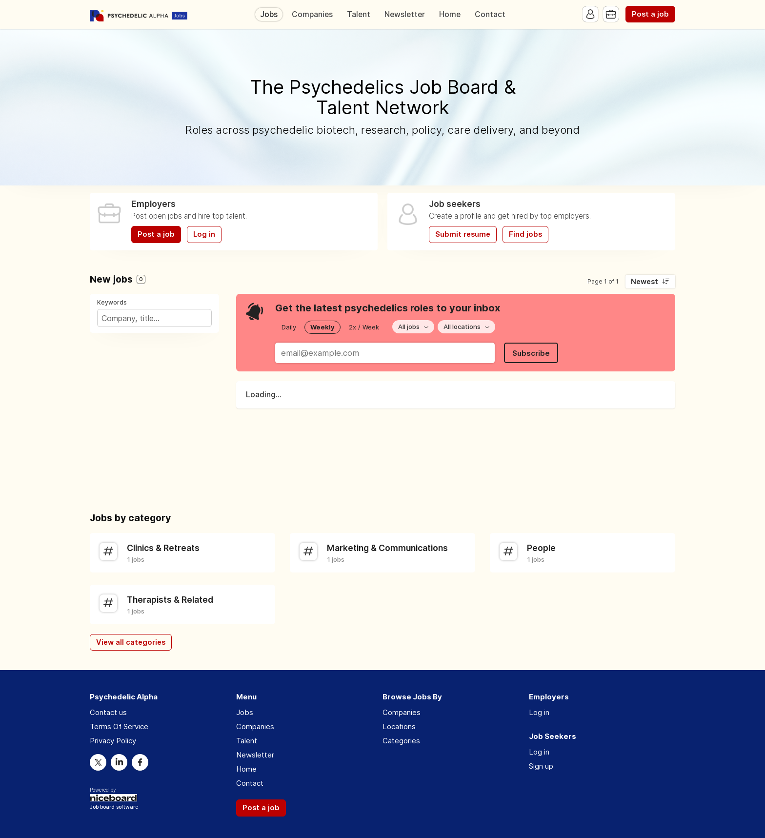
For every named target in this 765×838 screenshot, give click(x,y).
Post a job (650, 14)
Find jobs (525, 234)
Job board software (114, 807)
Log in (204, 234)
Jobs (269, 14)
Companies (312, 14)
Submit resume (462, 234)
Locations (399, 726)
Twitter (98, 762)
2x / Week (364, 327)
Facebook (140, 762)
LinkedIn (119, 762)
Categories (401, 740)
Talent (358, 14)
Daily (289, 327)
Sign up (541, 766)
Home (450, 14)
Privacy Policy (113, 740)
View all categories (130, 642)
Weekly (322, 327)
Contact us (108, 712)
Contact (490, 14)
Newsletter (404, 14)
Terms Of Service (119, 726)
